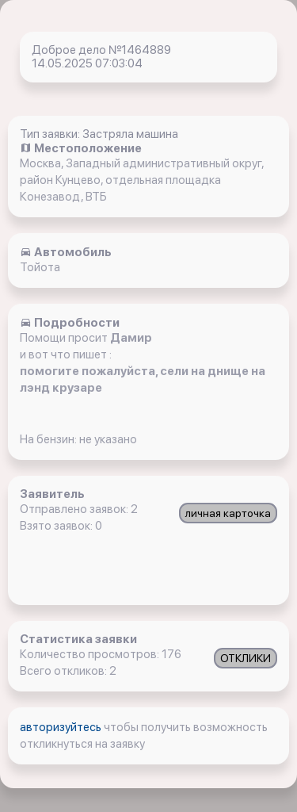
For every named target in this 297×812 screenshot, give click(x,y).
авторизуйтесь (62, 727)
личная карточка (228, 513)
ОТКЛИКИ (245, 658)
